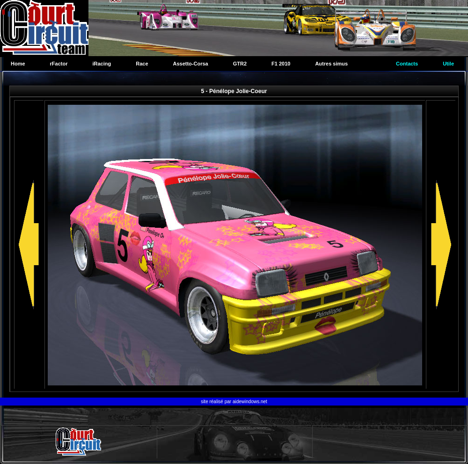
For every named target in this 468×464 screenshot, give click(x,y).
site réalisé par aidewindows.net (234, 401)
